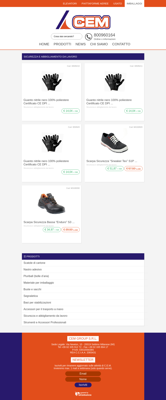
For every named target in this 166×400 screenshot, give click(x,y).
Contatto (121, 44)
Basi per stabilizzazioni (37, 302)
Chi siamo (99, 44)
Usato (117, 3)
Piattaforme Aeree (95, 3)
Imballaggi (134, 3)
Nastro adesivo (33, 269)
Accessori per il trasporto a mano (43, 309)
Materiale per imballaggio (39, 282)
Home (44, 44)
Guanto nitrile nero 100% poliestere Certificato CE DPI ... (46, 101)
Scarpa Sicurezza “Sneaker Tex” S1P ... (111, 161)
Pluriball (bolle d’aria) (36, 276)
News (81, 44)
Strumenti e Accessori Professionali (45, 322)
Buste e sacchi (32, 289)
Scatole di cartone (34, 262)
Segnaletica (31, 295)
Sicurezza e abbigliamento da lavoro (39, 107)
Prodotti (62, 44)
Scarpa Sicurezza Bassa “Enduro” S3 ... (49, 222)
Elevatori (70, 3)
